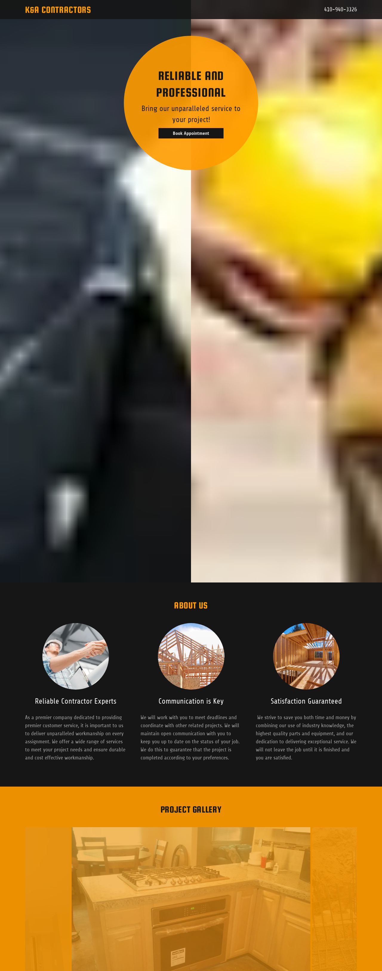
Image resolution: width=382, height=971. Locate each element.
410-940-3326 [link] (340, 9)
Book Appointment (191, 133)
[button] (144, 10)
